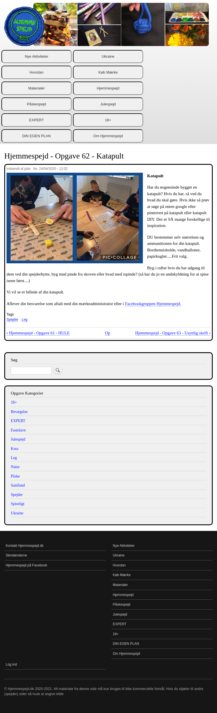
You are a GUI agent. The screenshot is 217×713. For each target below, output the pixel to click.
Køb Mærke (108, 72)
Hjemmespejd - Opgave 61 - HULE (38, 333)
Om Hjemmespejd (108, 136)
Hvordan (36, 72)
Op (107, 333)
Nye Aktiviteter (36, 56)
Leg (24, 320)
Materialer (36, 88)
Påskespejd (36, 104)
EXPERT (36, 120)
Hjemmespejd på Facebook (26, 565)
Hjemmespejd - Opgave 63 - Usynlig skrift (172, 333)
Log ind (11, 664)
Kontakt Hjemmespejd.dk (24, 546)
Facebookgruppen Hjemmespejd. (153, 303)
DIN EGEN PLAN (36, 136)
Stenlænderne (16, 555)
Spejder (12, 320)
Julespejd (108, 104)
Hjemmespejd (108, 88)
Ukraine (108, 56)
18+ (108, 120)
